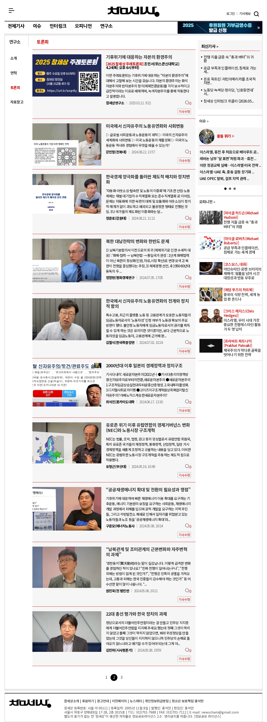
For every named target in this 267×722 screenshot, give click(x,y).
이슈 (37, 26)
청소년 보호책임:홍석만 (188, 700)
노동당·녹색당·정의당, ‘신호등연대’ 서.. (229, 91)
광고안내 (103, 700)
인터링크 (58, 26)
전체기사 (16, 26)
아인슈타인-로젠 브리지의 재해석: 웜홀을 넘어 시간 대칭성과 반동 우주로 (242, 271)
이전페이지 (119, 700)
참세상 (133, 12)
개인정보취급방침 (157, 700)
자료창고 (16, 102)
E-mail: (195, 712)
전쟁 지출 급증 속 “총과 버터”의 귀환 (229, 58)
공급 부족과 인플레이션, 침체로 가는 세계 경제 (242, 245)
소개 (13, 58)
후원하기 (88, 700)
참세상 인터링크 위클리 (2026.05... (229, 101)
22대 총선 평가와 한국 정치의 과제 (136, 614)
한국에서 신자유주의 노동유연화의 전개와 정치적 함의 (147, 303)
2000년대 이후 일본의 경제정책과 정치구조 (144, 365)
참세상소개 (71, 700)
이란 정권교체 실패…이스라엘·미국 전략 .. (230, 165)
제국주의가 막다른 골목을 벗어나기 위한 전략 (242, 348)
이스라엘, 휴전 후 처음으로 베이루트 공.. (229, 152)
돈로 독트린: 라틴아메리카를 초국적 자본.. (230, 80)
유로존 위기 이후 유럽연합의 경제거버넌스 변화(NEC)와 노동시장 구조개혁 (148, 427)
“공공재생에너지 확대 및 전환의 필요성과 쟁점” (148, 489)
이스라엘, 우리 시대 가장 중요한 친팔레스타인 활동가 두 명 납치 (242, 320)
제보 (244, 13)
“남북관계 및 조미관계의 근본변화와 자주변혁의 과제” (146, 552)
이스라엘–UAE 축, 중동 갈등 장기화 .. (227, 171)
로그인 (230, 13)
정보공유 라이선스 (207, 716)
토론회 (43, 42)
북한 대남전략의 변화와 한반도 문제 (137, 241)
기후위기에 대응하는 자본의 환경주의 (139, 57)
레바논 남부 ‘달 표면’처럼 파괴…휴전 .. (228, 158)
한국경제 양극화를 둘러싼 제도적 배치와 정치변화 (148, 179)
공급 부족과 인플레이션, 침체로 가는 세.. (230, 69)
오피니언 (83, 26)
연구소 (106, 26)
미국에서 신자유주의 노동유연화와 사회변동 (145, 126)
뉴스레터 (136, 700)
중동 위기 (224, 136)
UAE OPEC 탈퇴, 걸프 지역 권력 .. (224, 178)
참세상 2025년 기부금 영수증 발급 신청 (220, 28)
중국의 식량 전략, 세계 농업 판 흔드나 (242, 295)
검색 (256, 14)
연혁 (13, 72)
